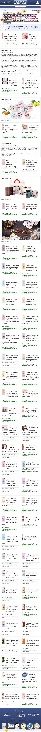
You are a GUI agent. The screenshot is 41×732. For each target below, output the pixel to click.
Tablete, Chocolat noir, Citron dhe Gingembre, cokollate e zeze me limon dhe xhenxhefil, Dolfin (10, 376)
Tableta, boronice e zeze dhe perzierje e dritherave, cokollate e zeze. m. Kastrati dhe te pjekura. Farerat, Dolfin (30, 376)
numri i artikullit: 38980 (25, 583)
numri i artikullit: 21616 (5, 91)
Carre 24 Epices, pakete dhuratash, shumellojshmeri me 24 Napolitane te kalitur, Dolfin (9, 129)
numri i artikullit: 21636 (25, 276)
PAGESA (7, 714)
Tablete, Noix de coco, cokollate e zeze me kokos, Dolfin (12, 357)
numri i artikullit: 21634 (5, 491)
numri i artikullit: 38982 (25, 598)
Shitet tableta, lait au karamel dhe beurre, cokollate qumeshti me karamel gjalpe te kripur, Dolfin (9, 502)
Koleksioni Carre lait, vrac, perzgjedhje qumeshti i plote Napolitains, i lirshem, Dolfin (30, 431)
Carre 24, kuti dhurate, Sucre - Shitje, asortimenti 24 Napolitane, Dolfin (32, 519)
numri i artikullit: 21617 (25, 440)
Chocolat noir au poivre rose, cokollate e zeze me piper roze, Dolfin (32, 607)
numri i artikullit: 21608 (5, 138)
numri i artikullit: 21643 (5, 511)
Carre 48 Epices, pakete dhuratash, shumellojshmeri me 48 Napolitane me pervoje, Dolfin (30, 129)
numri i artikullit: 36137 (5, 365)
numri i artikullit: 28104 (25, 46)
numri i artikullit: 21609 (25, 138)
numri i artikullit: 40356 (5, 653)
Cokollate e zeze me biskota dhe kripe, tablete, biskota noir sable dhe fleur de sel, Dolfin (9, 540)
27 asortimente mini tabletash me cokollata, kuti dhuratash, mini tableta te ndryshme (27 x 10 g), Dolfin (9, 431)
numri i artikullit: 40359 (5, 668)
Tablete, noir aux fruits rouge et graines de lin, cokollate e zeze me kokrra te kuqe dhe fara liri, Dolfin (10, 320)
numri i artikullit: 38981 (5, 600)
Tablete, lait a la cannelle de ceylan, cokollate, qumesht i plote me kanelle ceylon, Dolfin (29, 502)
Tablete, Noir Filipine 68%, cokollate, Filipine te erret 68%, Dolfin (12, 660)
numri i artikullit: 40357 (25, 651)
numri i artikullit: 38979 (25, 385)
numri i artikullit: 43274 (5, 685)
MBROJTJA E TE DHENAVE (33, 714)
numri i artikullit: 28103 (25, 527)
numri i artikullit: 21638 (5, 293)
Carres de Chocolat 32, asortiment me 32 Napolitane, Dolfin (31, 447)
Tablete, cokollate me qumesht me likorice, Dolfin (32, 660)
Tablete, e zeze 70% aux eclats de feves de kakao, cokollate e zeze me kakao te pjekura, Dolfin (10, 250)
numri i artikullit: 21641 (5, 310)
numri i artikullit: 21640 (25, 293)
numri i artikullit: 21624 (25, 455)
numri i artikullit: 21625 (5, 474)
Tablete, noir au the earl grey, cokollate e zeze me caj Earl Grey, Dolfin (12, 267)
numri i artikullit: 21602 (25, 95)
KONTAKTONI (7, 715)
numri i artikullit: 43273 (25, 668)
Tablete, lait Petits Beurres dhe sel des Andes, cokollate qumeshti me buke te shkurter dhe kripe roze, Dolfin (9, 164)
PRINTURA (34, 713)
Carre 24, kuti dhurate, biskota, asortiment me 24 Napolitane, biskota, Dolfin (12, 696)
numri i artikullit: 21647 (25, 310)
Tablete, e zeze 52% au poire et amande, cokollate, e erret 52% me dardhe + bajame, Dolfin (30, 483)
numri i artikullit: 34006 (25, 545)
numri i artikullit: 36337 (25, 172)
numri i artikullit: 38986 (25, 615)
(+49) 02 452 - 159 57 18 (20, 714)
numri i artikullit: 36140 (25, 566)
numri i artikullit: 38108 (5, 46)
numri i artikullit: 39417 (5, 402)
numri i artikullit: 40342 (25, 634)
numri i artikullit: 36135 (5, 566)
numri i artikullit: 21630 (5, 259)
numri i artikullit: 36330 (5, 583)
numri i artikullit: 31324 (5, 549)
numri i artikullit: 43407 (5, 704)
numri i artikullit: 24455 (25, 329)
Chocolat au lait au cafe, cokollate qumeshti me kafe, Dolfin (32, 590)
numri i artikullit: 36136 (25, 346)
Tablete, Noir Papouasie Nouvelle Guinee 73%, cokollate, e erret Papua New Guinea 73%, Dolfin (10, 643)
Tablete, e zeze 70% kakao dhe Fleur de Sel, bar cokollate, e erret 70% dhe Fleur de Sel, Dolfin (10, 521)
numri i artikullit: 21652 (25, 402)
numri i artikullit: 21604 (5, 421)
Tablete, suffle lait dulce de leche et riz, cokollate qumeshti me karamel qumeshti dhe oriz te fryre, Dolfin (30, 320)
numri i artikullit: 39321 (5, 634)
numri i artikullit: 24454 (5, 329)
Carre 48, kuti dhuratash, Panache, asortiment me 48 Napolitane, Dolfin (9, 412)
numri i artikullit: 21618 (5, 457)
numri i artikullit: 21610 (5, 440)
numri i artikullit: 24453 (5, 530)
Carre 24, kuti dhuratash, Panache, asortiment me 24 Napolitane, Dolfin (32, 410)
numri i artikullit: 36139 (5, 385)
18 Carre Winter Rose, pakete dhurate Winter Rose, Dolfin (30, 538)
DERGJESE (7, 713)
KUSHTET (34, 715)
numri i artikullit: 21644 (25, 511)
